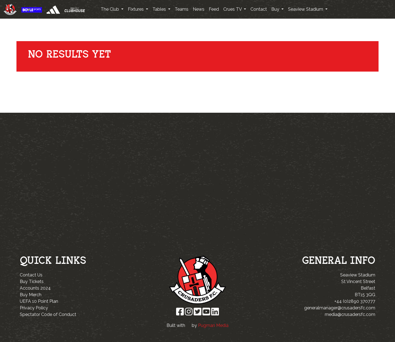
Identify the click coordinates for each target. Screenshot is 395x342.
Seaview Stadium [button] (306, 9)
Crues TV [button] (233, 9)
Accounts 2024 (35, 288)
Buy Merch (30, 294)
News (198, 9)
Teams (181, 9)
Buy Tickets (32, 281)
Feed (214, 9)
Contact (258, 9)
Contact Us (31, 275)
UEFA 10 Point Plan (39, 301)
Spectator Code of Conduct (48, 314)
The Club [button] (110, 9)
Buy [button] (275, 9)
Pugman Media (213, 325)
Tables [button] (160, 9)
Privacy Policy (34, 307)
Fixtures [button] (136, 9)
